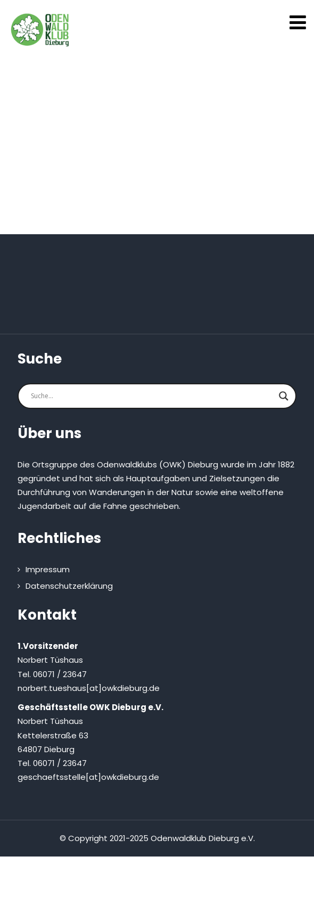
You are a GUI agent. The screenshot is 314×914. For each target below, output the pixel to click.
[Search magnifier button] (283, 396)
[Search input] (152, 396)
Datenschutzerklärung (69, 585)
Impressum (48, 569)
